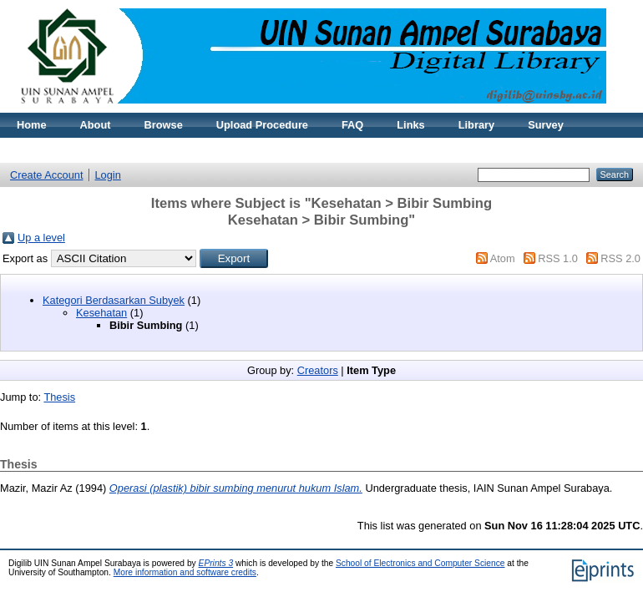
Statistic (154, 150)
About (95, 125)
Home (32, 125)
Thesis (59, 397)
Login (108, 175)
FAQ (352, 125)
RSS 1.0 (558, 258)
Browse (163, 125)
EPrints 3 (216, 563)
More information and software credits (185, 572)
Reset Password (58, 150)
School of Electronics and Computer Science (420, 563)
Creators (317, 370)
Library (476, 125)
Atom (502, 258)
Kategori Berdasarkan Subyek (114, 300)
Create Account (47, 175)
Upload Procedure (262, 125)
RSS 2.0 (620, 258)
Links (410, 125)
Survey (546, 125)
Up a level (41, 237)
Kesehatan (101, 312)
